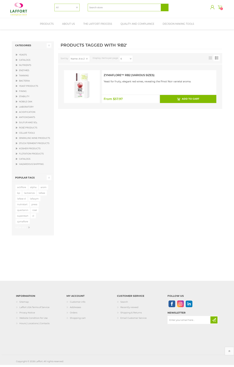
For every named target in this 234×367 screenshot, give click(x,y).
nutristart (22, 206)
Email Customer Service (133, 320)
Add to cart (190, 100)
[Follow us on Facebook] (172, 306)
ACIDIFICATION (27, 114)
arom (43, 189)
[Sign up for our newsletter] (189, 321)
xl (33, 217)
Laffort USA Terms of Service (34, 309)
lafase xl (21, 200)
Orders (73, 314)
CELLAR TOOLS (27, 135)
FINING (23, 93)
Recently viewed (129, 309)
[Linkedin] (189, 306)
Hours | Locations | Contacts (34, 325)
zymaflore (22, 223)
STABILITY (24, 98)
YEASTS (23, 56)
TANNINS (24, 77)
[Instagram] (180, 306)
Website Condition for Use (33, 320)
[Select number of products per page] (126, 60)
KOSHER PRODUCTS (29, 150)
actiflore (21, 189)
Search (124, 303)
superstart (22, 217)
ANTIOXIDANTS (27, 119)
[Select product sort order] (80, 60)
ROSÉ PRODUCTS (28, 129)
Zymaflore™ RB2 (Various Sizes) (129, 77)
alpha (33, 189)
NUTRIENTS (25, 67)
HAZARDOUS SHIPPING (31, 166)
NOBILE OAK (25, 103)
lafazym (34, 200)
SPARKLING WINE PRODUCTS (34, 140)
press (34, 206)
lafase (42, 195)
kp (18, 195)
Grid (210, 60)
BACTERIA (24, 82)
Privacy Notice (27, 314)
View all (20, 229)
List (216, 60)
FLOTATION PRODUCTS (31, 155)
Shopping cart (218, 8)
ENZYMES (24, 72)
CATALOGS (24, 62)
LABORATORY (26, 109)
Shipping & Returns (131, 314)
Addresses (75, 309)
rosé (34, 212)
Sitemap (24, 303)
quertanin (22, 212)
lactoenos (29, 195)
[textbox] (124, 8)
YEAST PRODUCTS (28, 88)
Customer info (77, 303)
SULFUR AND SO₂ (28, 124)
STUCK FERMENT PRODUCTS (34, 145)
